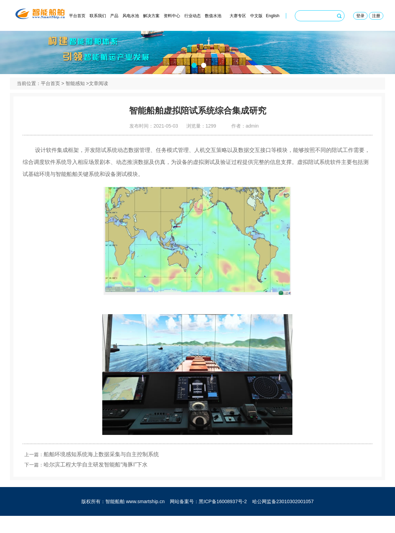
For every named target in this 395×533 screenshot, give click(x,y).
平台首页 (77, 15)
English (272, 15)
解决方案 (151, 15)
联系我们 (98, 15)
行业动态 (192, 15)
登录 (360, 15)
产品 (114, 15)
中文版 (256, 15)
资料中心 (172, 15)
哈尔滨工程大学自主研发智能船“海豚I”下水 (99, 478)
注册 (376, 15)
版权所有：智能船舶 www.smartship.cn (123, 518)
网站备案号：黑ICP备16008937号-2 (208, 518)
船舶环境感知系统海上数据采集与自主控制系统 (104, 468)
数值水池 (213, 15)
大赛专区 (238, 15)
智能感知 (75, 93)
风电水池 (131, 15)
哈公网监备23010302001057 (283, 518)
